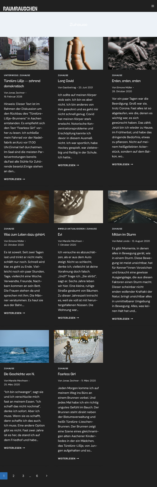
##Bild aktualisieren (71, 228)
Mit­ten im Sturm (124, 234)
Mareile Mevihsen (72, 241)
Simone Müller (124, 87)
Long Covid (66, 81)
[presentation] (24, 53)
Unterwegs (11, 75)
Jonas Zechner (17, 92)
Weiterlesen (14, 179)
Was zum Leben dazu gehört (24, 234)
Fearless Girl (67, 374)
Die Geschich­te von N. (19, 374)
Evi (60, 234)
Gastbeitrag (69, 87)
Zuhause (25, 75)
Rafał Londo (123, 241)
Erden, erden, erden (126, 81)
